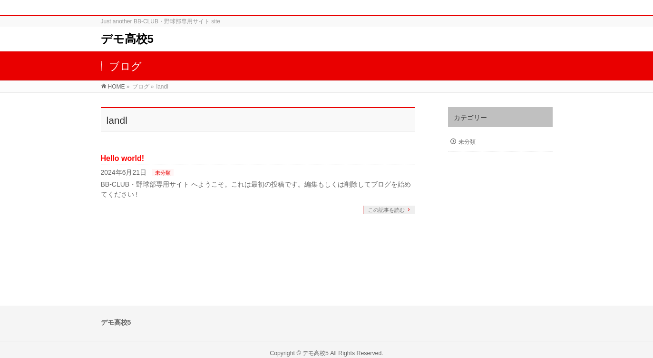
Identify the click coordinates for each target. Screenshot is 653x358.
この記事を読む (386, 210)
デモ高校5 (127, 38)
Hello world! (123, 158)
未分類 (163, 173)
